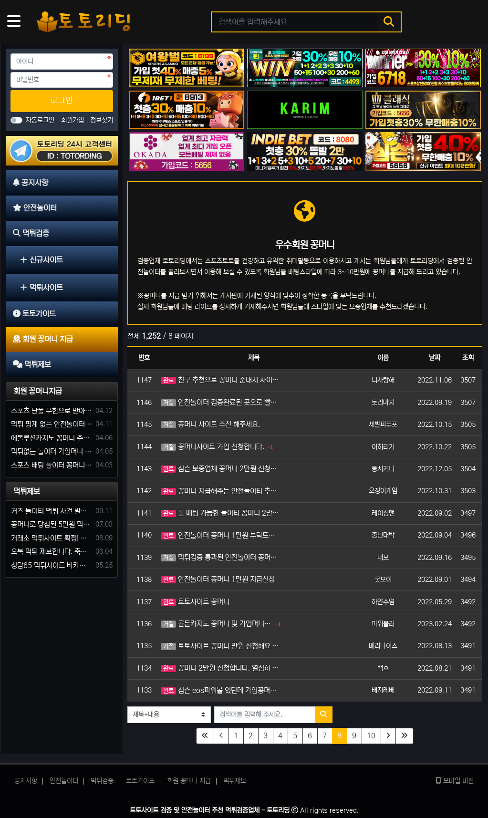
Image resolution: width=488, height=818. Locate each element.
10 (371, 736)
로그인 (61, 100)
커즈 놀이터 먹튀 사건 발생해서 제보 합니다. (51, 511)
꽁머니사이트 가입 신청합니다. (212, 447)
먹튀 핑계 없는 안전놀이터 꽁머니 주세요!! (51, 424)
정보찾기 (101, 120)
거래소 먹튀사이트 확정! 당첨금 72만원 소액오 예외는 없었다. (51, 538)
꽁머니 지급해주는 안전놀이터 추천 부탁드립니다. (220, 491)
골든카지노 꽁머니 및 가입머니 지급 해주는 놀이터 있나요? (216, 624)
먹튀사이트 (41, 287)
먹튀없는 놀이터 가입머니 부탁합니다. (51, 451)
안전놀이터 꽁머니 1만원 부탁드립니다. (220, 535)
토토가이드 (140, 781)
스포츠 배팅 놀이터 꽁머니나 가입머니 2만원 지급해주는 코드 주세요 (51, 465)
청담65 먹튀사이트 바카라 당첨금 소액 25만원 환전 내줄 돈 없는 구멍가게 (51, 565)
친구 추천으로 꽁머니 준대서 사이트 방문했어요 (220, 380)
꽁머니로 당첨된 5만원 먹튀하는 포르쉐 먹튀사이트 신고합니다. (51, 524)
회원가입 (73, 120)
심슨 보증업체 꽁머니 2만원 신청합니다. (220, 469)
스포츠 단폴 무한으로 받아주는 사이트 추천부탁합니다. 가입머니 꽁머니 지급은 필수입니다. (51, 411)
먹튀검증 (102, 781)
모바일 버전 (455, 781)
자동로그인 (40, 120)
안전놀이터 (64, 781)
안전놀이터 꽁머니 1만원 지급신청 (218, 579)
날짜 (434, 358)
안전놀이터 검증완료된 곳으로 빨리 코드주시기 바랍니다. (220, 402)
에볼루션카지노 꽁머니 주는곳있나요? (51, 438)
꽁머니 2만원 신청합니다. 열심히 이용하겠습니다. (220, 668)
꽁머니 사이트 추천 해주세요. (210, 424)
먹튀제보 (26, 491)
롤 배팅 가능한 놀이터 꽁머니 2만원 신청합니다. (220, 513)
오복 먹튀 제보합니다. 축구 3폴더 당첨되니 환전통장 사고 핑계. (51, 552)
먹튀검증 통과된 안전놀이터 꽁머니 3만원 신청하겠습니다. (220, 557)
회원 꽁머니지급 (37, 391)
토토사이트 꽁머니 (195, 602)
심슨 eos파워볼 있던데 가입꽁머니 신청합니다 (220, 690)
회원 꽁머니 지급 (189, 781)
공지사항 (25, 781)
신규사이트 (41, 260)
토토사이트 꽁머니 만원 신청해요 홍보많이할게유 (220, 646)
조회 (468, 358)
